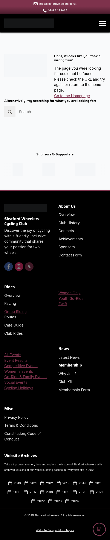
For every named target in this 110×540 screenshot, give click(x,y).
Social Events (15, 382)
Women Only (69, 293)
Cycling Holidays (18, 388)
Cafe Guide (14, 325)
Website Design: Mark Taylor (55, 530)
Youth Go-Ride (71, 298)
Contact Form (70, 255)
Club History (69, 223)
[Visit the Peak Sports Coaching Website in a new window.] (20, 169)
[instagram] (19, 266)
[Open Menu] (102, 23)
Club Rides (13, 333)
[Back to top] (99, 529)
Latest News (69, 357)
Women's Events (18, 371)
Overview (66, 215)
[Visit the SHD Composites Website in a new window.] (88, 169)
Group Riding (15, 312)
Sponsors (66, 247)
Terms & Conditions (21, 425)
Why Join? (67, 374)
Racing (10, 303)
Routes (10, 317)
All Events (12, 355)
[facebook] (8, 266)
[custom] (29, 266)
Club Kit (65, 382)
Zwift (62, 304)
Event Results (16, 360)
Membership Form (74, 390)
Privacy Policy (16, 417)
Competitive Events (21, 366)
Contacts (66, 231)
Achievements (70, 239)
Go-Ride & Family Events (25, 377)
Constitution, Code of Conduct (22, 436)
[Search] (9, 111)
